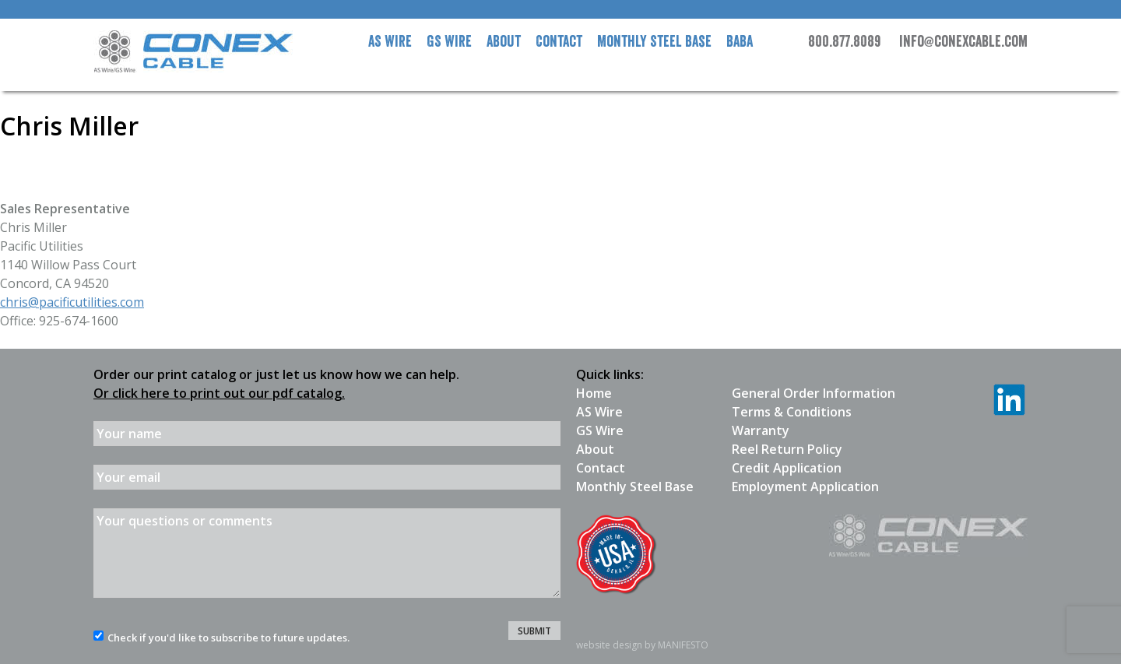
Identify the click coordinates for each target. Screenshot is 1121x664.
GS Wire (449, 41)
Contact (559, 41)
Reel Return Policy (787, 449)
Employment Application (805, 486)
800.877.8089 (844, 41)
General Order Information (813, 393)
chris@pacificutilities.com (72, 302)
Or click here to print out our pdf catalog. (219, 393)
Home (594, 393)
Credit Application (787, 467)
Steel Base (654, 41)
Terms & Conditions (792, 411)
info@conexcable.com (963, 41)
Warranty (760, 430)
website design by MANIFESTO (642, 645)
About (504, 41)
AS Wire (390, 41)
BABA (739, 41)
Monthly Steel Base (635, 486)
